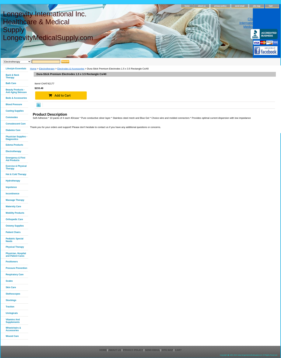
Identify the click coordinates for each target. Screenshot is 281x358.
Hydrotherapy (13, 180)
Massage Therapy (15, 200)
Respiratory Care (15, 274)
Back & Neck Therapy (12, 76)
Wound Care (12, 336)
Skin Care (11, 287)
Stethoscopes (13, 294)
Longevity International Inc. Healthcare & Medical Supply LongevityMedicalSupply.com (48, 26)
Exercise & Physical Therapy (16, 167)
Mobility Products (15, 213)
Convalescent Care (16, 123)
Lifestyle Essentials (16, 68)
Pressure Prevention (16, 268)
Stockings (11, 300)
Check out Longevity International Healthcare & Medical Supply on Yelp (258, 23)
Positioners (12, 261)
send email (240, 6)
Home (33, 68)
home (187, 6)
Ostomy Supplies (15, 226)
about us (202, 6)
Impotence (11, 187)
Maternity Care (13, 206)
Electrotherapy (47, 68)
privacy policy (220, 6)
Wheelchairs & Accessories (13, 329)
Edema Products (14, 145)
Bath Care (11, 83)
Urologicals (12, 313)
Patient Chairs (13, 232)
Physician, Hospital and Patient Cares (16, 254)
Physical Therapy (15, 247)
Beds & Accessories (16, 98)
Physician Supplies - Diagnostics (16, 137)
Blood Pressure (14, 104)
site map (256, 6)
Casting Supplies (15, 111)
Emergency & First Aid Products (15, 159)
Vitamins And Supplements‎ (13, 320)
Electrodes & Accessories (70, 68)
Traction (10, 306)
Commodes (12, 117)
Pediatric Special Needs (14, 240)
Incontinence (12, 193)
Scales (9, 281)
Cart (271, 6)
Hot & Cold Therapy (16, 174)
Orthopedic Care (14, 219)
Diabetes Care (13, 130)
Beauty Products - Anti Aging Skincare (16, 91)
